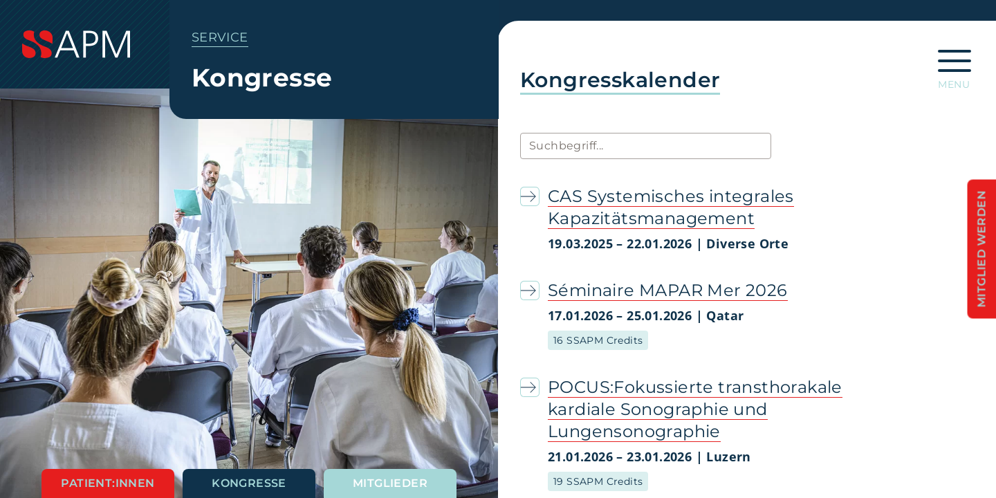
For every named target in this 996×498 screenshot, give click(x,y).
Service (220, 37)
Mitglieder (390, 483)
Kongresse (249, 483)
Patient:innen (107, 483)
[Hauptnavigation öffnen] (954, 65)
